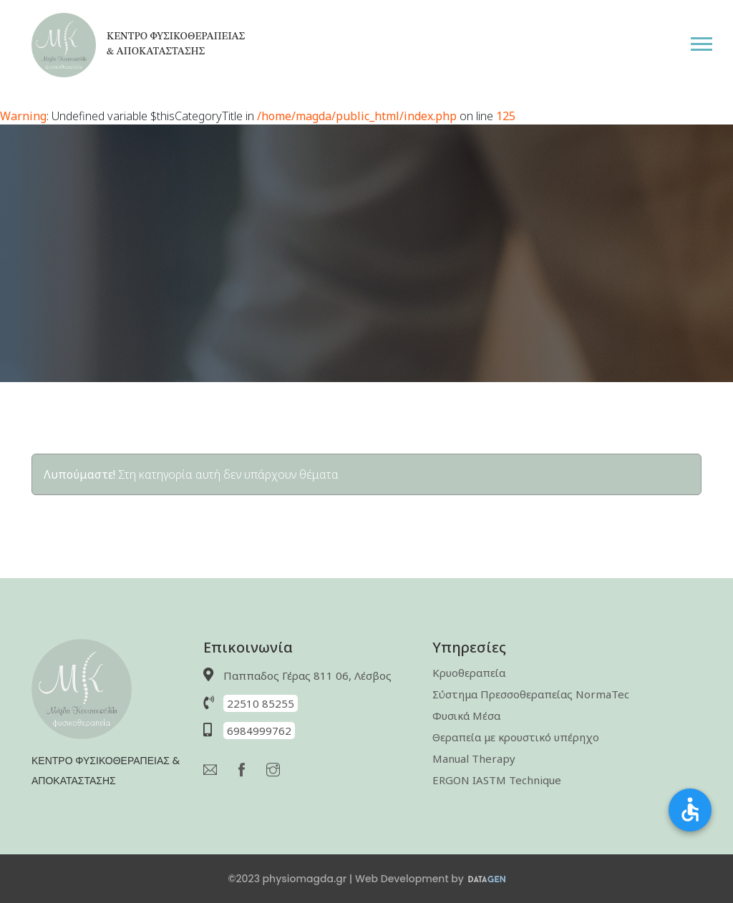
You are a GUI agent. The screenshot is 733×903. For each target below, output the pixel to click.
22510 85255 (260, 703)
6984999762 (259, 730)
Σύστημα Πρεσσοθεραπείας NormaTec (530, 694)
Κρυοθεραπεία (468, 672)
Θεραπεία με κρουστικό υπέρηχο (515, 737)
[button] (711, 41)
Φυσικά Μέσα (466, 715)
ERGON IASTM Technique (496, 780)
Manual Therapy (473, 758)
